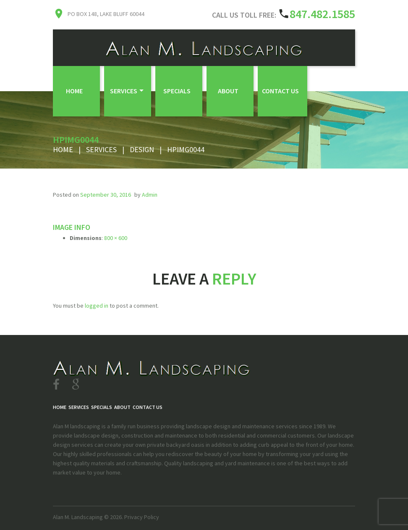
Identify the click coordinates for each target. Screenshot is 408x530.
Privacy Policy (141, 517)
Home (74, 91)
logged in (96, 305)
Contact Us (280, 91)
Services (123, 91)
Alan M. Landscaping (78, 517)
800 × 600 (115, 238)
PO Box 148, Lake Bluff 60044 (106, 14)
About (228, 91)
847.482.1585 (322, 13)
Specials (177, 91)
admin (149, 194)
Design (142, 149)
